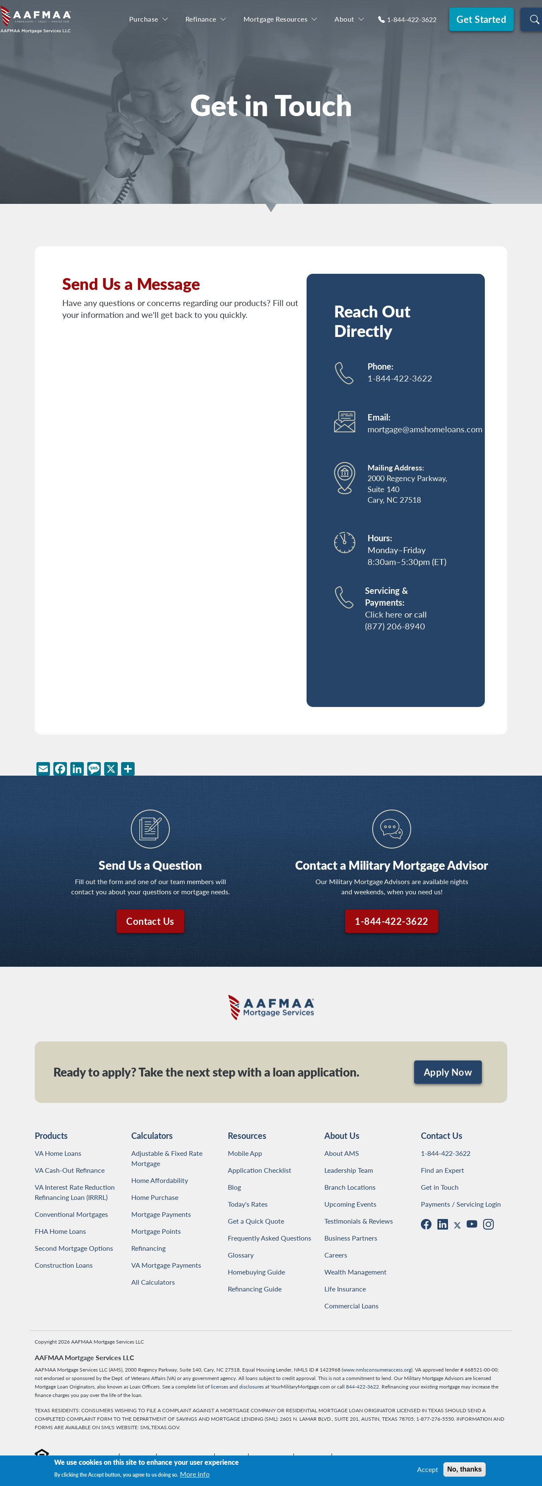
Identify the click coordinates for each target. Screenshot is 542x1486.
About (344, 19)
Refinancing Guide (255, 1289)
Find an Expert (442, 1170)
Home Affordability (159, 1180)
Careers (335, 1255)
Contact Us (150, 921)
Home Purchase (154, 1197)
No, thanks (464, 1469)
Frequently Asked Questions (269, 1238)
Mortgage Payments (161, 1214)
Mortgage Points (156, 1231)
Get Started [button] (481, 19)
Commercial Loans (351, 1306)
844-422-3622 (362, 1386)
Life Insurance (345, 1289)
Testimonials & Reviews (358, 1221)
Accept (427, 1469)
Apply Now (448, 1072)
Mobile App (245, 1153)
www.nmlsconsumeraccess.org (377, 1369)
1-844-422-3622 (412, 19)
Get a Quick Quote (256, 1221)
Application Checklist (259, 1170)
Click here (383, 614)
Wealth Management (355, 1272)
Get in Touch (440, 1187)
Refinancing (148, 1248)
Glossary (241, 1255)
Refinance (200, 19)
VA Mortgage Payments (166, 1265)
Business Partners (350, 1238)
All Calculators (153, 1282)
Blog (234, 1187)
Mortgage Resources (275, 19)
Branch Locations (350, 1187)
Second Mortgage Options (74, 1248)
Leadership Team (348, 1170)
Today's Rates (248, 1204)
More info (195, 1474)
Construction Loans (64, 1265)
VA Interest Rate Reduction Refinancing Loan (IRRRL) (76, 1192)
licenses (219, 1386)
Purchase (143, 19)
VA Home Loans (58, 1153)
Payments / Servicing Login (461, 1204)
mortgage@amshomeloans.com (425, 429)
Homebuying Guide (256, 1272)
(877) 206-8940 (395, 626)
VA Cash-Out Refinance (70, 1170)
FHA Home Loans (60, 1231)
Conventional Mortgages (71, 1214)
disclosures (251, 1386)
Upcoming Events (350, 1204)
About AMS (341, 1153)
